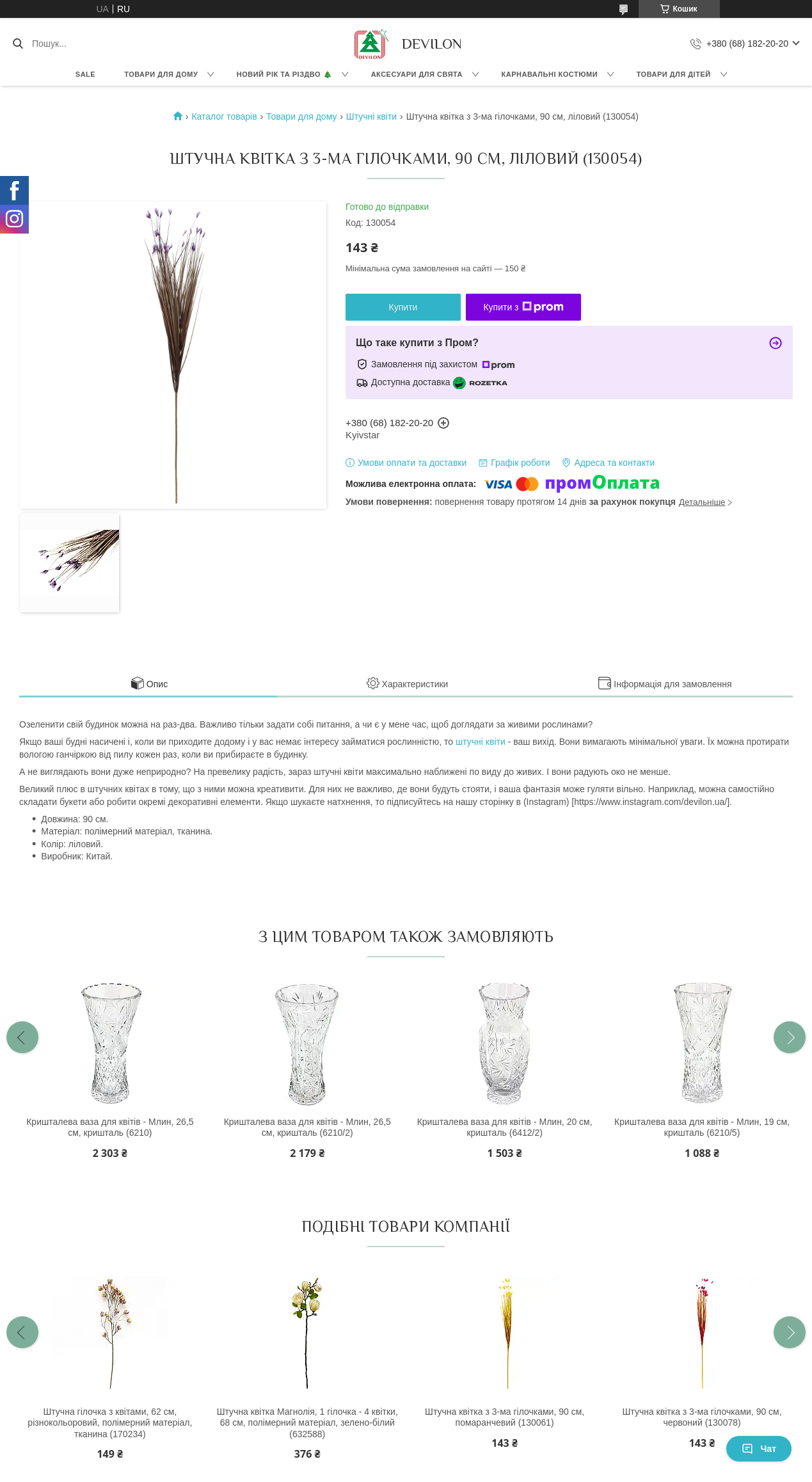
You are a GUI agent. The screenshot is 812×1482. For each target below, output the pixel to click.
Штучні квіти (371, 116)
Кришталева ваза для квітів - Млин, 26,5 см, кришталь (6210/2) (307, 1127)
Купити (403, 307)
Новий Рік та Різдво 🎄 (284, 74)
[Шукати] (17, 43)
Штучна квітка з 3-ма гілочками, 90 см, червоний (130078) (702, 1417)
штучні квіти (481, 742)
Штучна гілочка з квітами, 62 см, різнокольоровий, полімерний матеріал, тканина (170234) (110, 1422)
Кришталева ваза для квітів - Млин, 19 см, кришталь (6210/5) (702, 1127)
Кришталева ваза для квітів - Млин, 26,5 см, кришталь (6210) (109, 1127)
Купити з (523, 307)
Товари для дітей (674, 74)
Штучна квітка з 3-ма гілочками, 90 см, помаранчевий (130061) (504, 1417)
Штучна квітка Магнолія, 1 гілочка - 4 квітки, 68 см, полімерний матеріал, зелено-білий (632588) (307, 1422)
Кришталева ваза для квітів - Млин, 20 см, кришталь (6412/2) (505, 1127)
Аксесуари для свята (417, 74)
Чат (759, 1448)
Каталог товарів (224, 116)
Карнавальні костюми (550, 74)
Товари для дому (161, 74)
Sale (85, 74)
